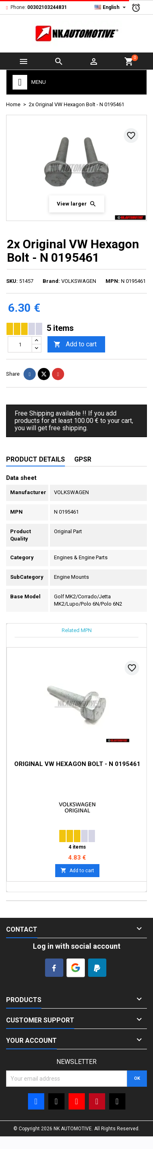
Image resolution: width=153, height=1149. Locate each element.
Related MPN (77, 630)
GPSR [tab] (82, 459)
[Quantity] (20, 344)
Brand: (51, 281)
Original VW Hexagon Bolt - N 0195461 (77, 764)
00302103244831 (47, 7)
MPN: (113, 281)
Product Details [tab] (35, 459)
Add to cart (75, 344)
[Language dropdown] (111, 7)
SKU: (12, 281)
